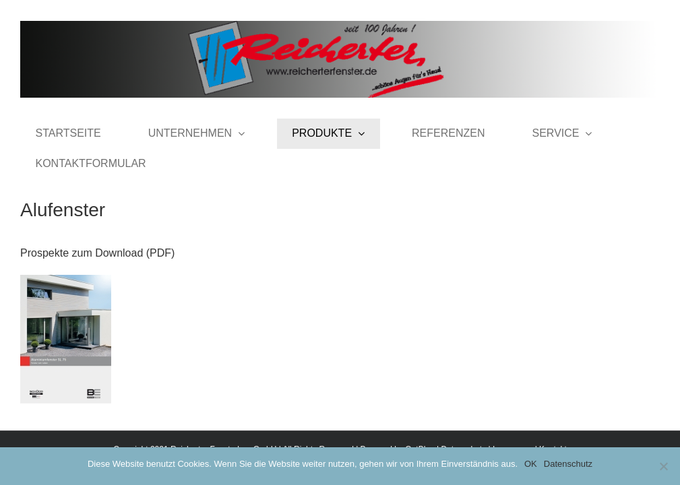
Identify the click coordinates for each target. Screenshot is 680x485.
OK (530, 464)
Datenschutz (568, 464)
